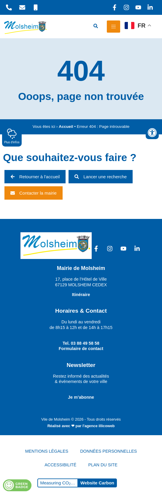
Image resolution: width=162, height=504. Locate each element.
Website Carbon (97, 482)
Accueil (66, 126)
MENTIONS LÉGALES (47, 451)
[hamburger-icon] (113, 26)
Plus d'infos (12, 136)
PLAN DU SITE (102, 464)
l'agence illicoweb (98, 426)
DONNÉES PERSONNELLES (108, 451)
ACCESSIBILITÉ (60, 464)
